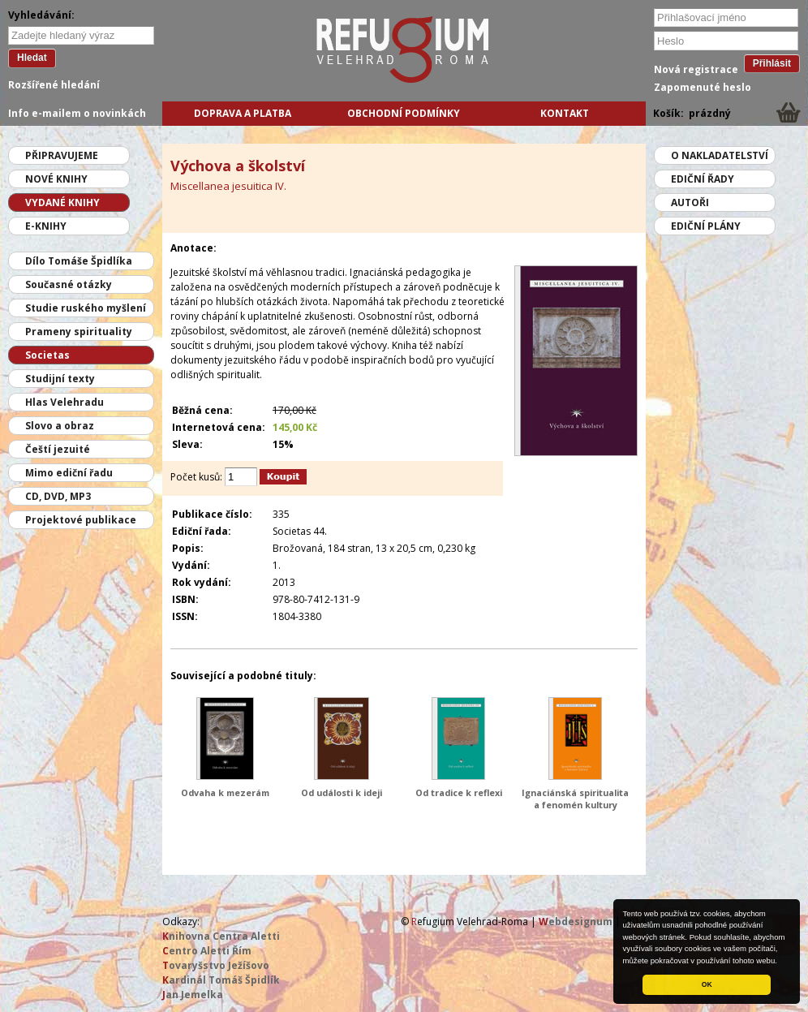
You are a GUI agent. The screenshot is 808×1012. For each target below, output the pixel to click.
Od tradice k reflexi (458, 792)
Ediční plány (706, 226)
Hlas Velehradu (64, 402)
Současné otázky (68, 284)
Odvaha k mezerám (225, 792)
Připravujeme (61, 155)
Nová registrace (696, 69)
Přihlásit (772, 63)
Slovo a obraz (59, 426)
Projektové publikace (80, 520)
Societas (47, 355)
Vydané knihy (62, 202)
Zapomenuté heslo (702, 87)
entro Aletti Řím (206, 951)
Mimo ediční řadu (69, 473)
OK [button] (707, 984)
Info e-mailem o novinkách (77, 113)
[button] (781, 961)
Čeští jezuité (57, 449)
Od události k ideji (341, 792)
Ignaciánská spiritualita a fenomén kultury (575, 798)
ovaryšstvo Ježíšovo (215, 965)
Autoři (690, 202)
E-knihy (46, 226)
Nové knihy (56, 179)
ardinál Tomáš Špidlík (221, 980)
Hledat (32, 57)
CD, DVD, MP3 (58, 496)
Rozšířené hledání (54, 85)
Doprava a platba (242, 113)
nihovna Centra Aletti (221, 936)
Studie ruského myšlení (85, 308)
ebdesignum (575, 921)
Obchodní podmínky (403, 113)
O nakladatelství (719, 155)
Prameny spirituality (78, 331)
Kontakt (564, 113)
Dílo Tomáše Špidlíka (78, 261)
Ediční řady (702, 179)
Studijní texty (60, 378)
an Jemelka (192, 994)
